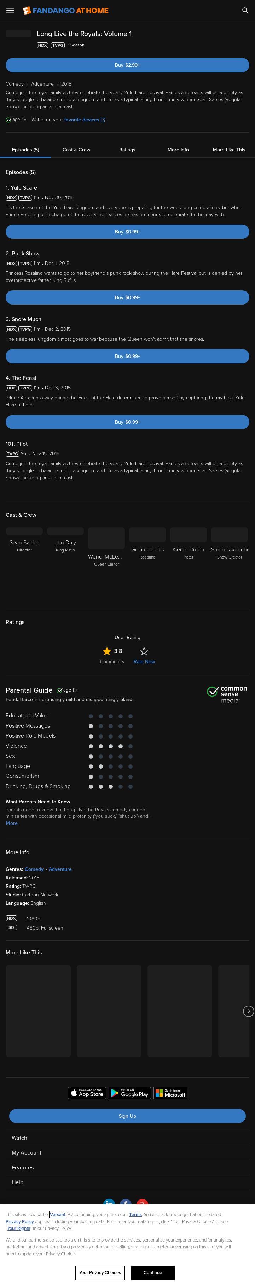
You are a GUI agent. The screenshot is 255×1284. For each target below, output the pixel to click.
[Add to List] (245, 45)
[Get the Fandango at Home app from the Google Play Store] (129, 1094)
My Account (26, 1152)
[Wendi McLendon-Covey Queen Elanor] (106, 564)
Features (23, 1167)
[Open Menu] (10, 10)
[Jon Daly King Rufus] (65, 564)
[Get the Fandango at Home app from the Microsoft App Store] (170, 1094)
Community (112, 662)
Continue (153, 1273)
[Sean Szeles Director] (24, 564)
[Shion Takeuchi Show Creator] (229, 564)
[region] (127, 1244)
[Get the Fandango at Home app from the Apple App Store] (87, 1094)
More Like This (229, 150)
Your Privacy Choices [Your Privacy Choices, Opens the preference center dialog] (100, 1273)
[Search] (245, 11)
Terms (135, 1215)
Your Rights (18, 1228)
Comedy (34, 869)
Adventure (60, 869)
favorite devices (84, 120)
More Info (178, 150)
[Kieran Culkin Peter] (188, 564)
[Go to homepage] (65, 11)
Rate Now (144, 662)
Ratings (127, 150)
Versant (57, 1215)
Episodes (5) (25, 150)
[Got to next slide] (248, 1011)
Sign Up (127, 1116)
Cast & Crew (76, 150)
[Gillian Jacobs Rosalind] (147, 564)
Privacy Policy (20, 1222)
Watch (19, 1137)
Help (17, 1182)
